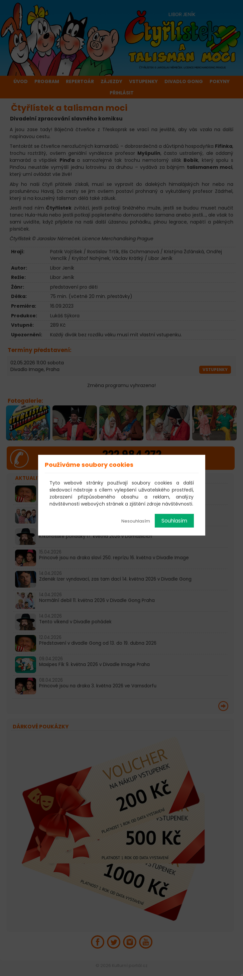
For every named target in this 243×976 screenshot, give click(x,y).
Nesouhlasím (135, 521)
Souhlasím (174, 520)
